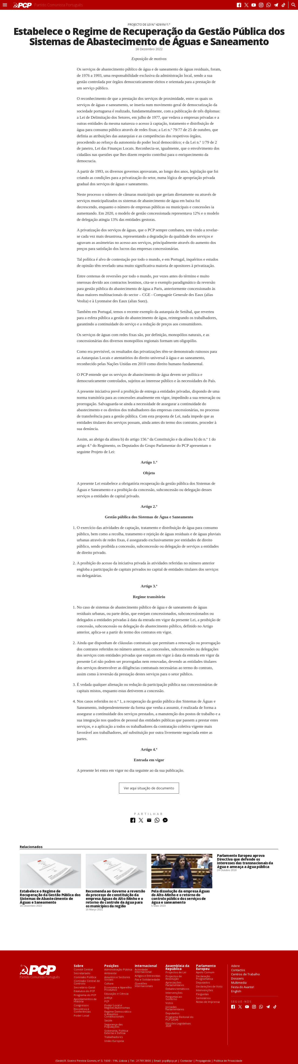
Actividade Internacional (143, 970)
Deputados (172, 1013)
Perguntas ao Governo (174, 998)
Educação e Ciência (116, 994)
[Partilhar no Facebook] (132, 821)
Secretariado (82, 973)
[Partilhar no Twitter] (141, 821)
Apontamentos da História (85, 1000)
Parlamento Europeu (206, 967)
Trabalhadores (113, 1037)
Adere (235, 965)
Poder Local (81, 1015)
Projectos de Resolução (174, 977)
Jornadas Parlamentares (175, 1008)
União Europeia (114, 1041)
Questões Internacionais (144, 984)
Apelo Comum (205, 972)
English (236, 991)
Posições (111, 965)
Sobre (78, 965)
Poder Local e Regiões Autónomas (117, 1006)
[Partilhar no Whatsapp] (157, 821)
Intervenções (174, 993)
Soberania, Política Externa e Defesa (116, 1032)
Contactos (238, 970)
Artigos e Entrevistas (147, 976)
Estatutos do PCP (84, 991)
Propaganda (203, 1060)
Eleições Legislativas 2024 (178, 1024)
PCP (106, 1001)
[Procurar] (292, 4)
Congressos (81, 1005)
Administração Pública (118, 969)
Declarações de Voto (209, 986)
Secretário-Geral (84, 987)
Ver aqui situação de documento (149, 788)
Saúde (108, 1020)
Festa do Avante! (242, 987)
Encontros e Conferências (82, 1010)
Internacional (146, 965)
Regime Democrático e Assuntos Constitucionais (117, 1014)
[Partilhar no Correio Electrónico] (149, 821)
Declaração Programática (204, 977)
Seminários (203, 998)
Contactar (186, 1060)
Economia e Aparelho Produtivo (118, 988)
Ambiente (110, 973)
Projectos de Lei (176, 972)
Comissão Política (85, 977)
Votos (169, 1003)
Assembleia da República (177, 967)
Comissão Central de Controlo (87, 982)
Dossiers (237, 978)
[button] (5, 5)
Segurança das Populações (113, 1025)
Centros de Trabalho (245, 974)
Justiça (108, 998)
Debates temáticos (177, 989)
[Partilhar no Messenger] (165, 821)
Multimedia (239, 982)
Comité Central (83, 969)
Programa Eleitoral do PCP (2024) (179, 1018)
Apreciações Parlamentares (175, 983)
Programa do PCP (85, 995)
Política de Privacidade (228, 1060)
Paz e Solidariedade (147, 979)
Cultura (108, 983)
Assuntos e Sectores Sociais (117, 978)
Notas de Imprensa (208, 1002)
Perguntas (202, 994)
